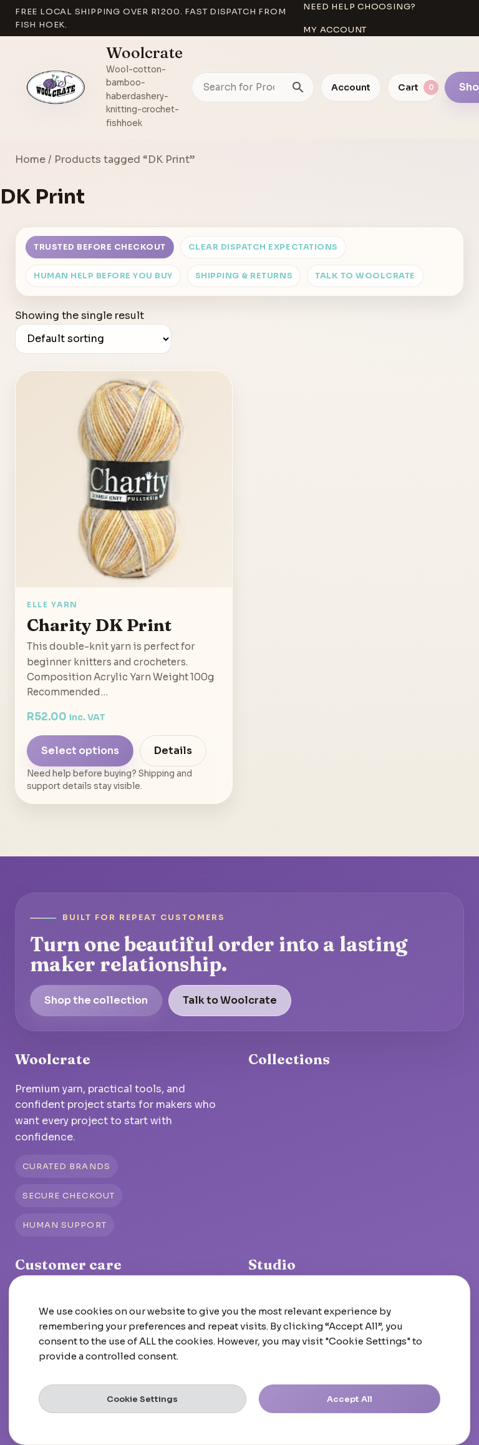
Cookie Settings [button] (142, 1399)
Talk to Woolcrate (365, 276)
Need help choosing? (359, 6)
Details (173, 750)
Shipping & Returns (244, 276)
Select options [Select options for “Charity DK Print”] (80, 750)
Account (350, 87)
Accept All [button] (349, 1399)
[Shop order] (93, 339)
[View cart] (412, 87)
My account (335, 29)
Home (30, 159)
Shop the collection (96, 1000)
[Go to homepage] (56, 87)
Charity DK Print (99, 624)
